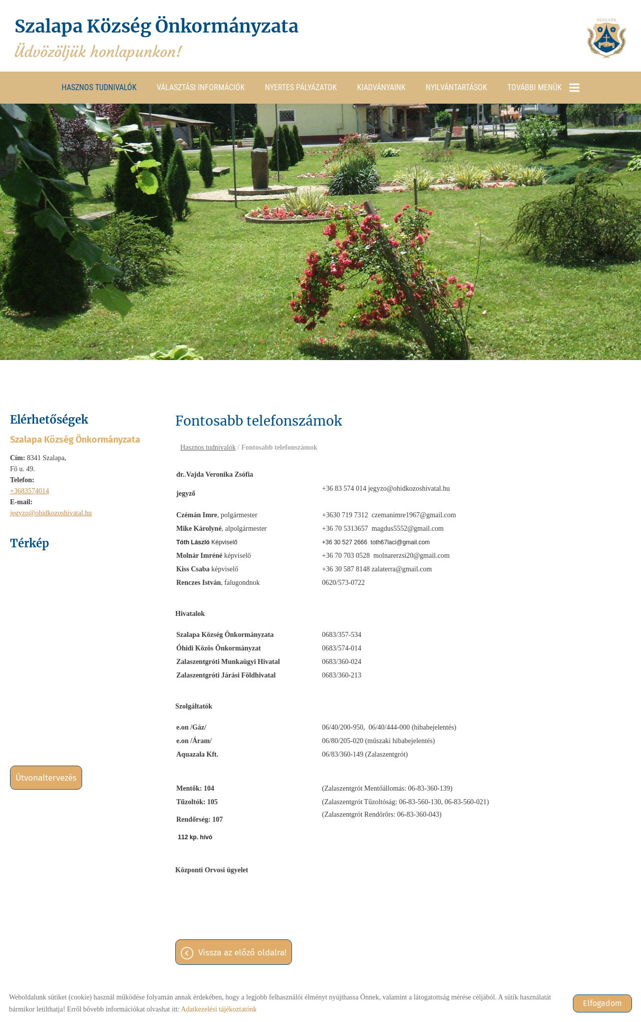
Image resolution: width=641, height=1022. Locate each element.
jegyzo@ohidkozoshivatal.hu (51, 512)
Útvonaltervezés (46, 777)
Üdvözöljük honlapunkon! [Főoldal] (159, 38)
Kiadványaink (381, 87)
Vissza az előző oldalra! (242, 952)
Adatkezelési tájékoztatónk (218, 1009)
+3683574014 (29, 490)
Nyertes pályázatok (301, 87)
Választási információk (201, 87)
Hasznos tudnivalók (99, 87)
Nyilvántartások (456, 87)
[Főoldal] (606, 38)
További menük (543, 87)
